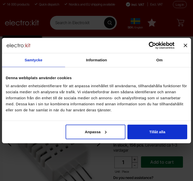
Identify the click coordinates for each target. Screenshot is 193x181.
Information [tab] (96, 60)
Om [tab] (159, 60)
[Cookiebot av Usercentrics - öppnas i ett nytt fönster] (152, 45)
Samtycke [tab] (33, 60)
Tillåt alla (157, 131)
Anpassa (96, 131)
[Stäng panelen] (185, 45)
